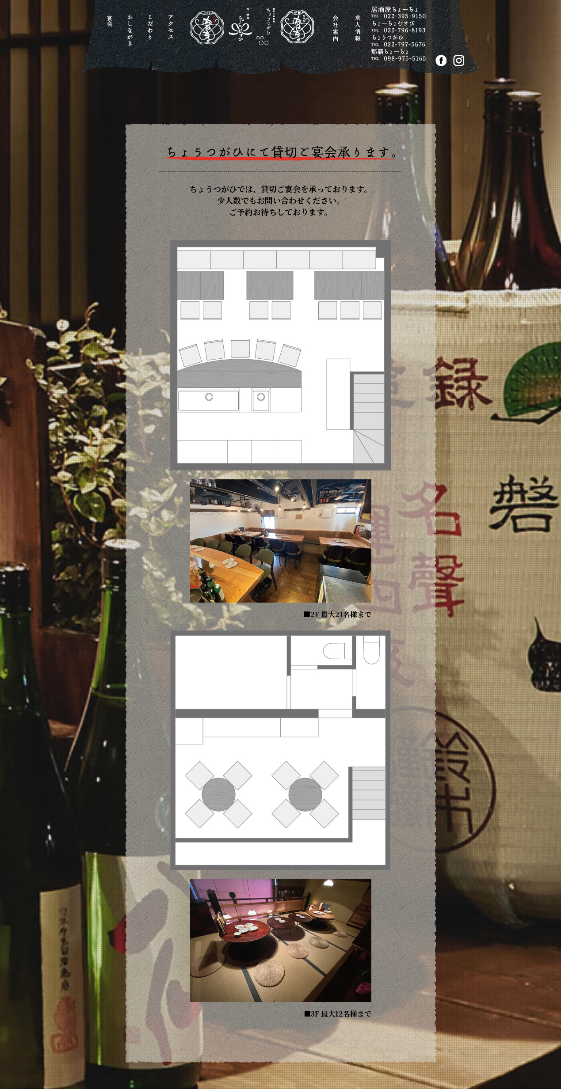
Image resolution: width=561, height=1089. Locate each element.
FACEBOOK (441, 60)
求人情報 (359, 33)
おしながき (131, 33)
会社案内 (336, 33)
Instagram (458, 60)
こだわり (152, 33)
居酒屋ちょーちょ (245, 35)
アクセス (172, 33)
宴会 (111, 33)
